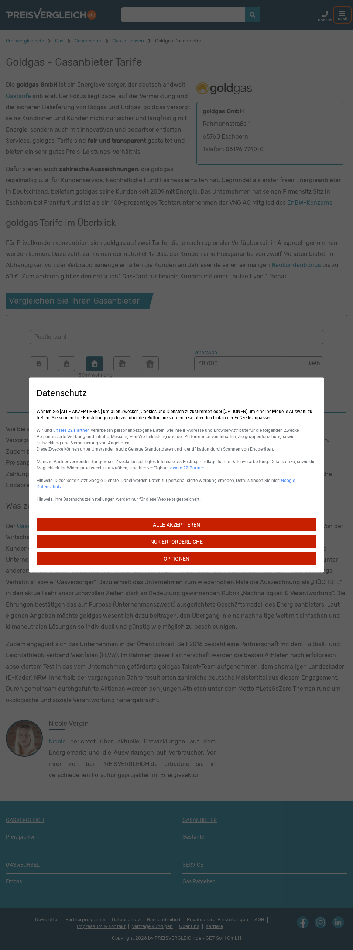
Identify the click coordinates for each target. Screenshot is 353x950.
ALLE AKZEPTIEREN (176, 525)
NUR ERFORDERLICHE (176, 542)
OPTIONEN (176, 559)
